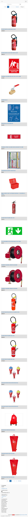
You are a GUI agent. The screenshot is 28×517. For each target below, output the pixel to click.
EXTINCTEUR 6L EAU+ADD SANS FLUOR (10, 52)
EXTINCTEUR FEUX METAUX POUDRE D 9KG (10, 312)
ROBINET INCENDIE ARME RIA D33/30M (9, 264)
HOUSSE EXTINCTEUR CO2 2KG (8, 477)
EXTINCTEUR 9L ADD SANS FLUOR (9, 29)
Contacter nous (4, 488)
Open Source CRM (23, 514)
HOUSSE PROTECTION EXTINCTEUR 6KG (10, 406)
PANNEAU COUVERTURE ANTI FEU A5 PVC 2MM (11, 76)
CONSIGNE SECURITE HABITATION (9, 170)
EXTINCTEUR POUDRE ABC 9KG (8, 335)
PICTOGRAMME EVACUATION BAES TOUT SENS (11, 241)
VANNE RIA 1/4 (4, 99)
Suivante (17, 6)
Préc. (5, 6)
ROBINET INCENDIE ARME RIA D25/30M (9, 288)
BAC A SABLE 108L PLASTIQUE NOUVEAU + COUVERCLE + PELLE (13, 194)
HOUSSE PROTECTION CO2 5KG (8, 453)
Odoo (13, 514)
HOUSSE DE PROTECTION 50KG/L (8, 429)
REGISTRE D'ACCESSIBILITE (7, 123)
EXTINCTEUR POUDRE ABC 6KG (8, 359)
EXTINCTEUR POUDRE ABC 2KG (8, 217)
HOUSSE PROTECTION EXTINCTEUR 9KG (10, 382)
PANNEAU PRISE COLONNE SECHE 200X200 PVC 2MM (12, 147)
